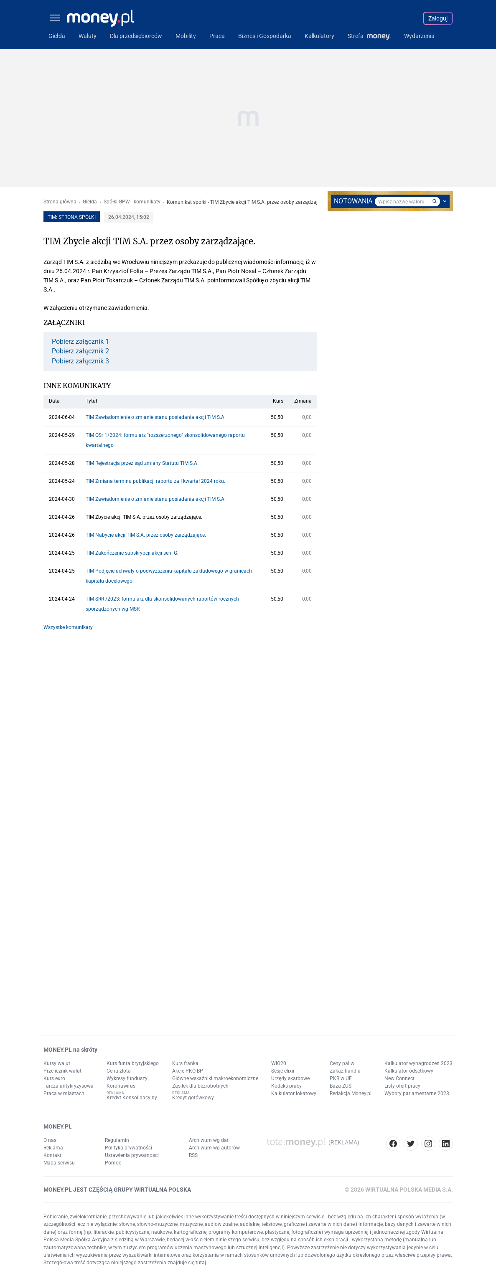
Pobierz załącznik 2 (80, 351)
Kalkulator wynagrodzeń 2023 (418, 1063)
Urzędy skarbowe (290, 1078)
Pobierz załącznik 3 (80, 361)
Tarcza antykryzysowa (68, 1086)
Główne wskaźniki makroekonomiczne (215, 1078)
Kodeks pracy (286, 1086)
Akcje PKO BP (187, 1071)
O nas (49, 1140)
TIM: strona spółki (72, 217)
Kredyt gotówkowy (193, 1098)
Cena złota (119, 1071)
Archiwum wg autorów (214, 1148)
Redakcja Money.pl (350, 1093)
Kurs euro (54, 1078)
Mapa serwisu (59, 1163)
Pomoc (113, 1163)
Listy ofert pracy (402, 1086)
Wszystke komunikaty (68, 627)
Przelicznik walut (62, 1071)
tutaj (201, 1263)
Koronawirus (121, 1086)
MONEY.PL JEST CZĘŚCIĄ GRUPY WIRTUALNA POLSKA (117, 1189)
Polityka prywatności (128, 1148)
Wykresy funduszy (127, 1078)
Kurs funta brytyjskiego (133, 1063)
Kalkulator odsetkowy (408, 1071)
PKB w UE (341, 1078)
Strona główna (59, 202)
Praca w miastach (63, 1093)
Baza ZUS (340, 1086)
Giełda (90, 202)
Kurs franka (185, 1063)
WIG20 (278, 1063)
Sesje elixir (283, 1071)
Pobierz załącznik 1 (80, 341)
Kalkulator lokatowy (293, 1093)
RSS (193, 1155)
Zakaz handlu (345, 1071)
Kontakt (52, 1155)
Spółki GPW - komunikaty (132, 202)
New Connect (399, 1078)
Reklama (53, 1148)
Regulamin (117, 1140)
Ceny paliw (342, 1063)
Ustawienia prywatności (132, 1155)
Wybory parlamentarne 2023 (416, 1093)
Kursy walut (56, 1063)
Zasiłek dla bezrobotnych (200, 1086)
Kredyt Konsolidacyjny (132, 1098)
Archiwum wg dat (209, 1140)
